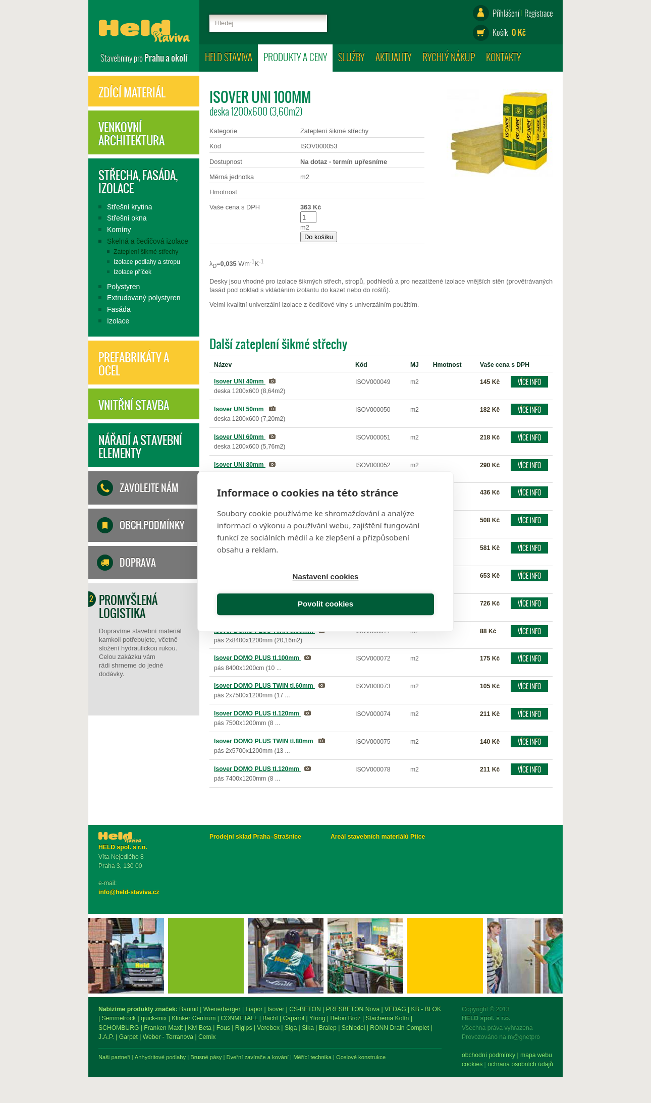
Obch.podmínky (152, 525)
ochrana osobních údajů (157, 1064)
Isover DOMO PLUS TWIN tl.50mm (264, 630)
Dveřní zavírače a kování (368, 1057)
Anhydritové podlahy (271, 1057)
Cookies (108, 1064)
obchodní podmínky (125, 1055)
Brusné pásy (317, 1057)
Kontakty (503, 56)
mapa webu (173, 1055)
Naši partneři (225, 1057)
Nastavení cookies (270, 591)
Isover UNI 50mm (239, 409)
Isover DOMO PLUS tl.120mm (257, 713)
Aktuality (393, 56)
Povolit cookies (381, 591)
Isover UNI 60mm (239, 436)
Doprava (138, 562)
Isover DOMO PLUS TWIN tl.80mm (264, 741)
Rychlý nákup (448, 56)
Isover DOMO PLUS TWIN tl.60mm (264, 685)
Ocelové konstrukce (472, 1057)
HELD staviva (228, 56)
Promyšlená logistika (128, 606)
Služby (351, 56)
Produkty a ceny (295, 56)
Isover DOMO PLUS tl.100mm (257, 657)
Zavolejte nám (149, 487)
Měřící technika (423, 1057)
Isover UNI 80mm (239, 464)
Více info (529, 381)
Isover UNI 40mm (239, 381)
